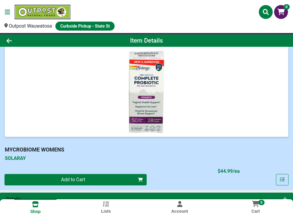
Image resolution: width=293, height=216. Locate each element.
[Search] (266, 12)
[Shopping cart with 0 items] (281, 12)
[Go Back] (40, 40)
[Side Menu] (7, 12)
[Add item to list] (282, 179)
